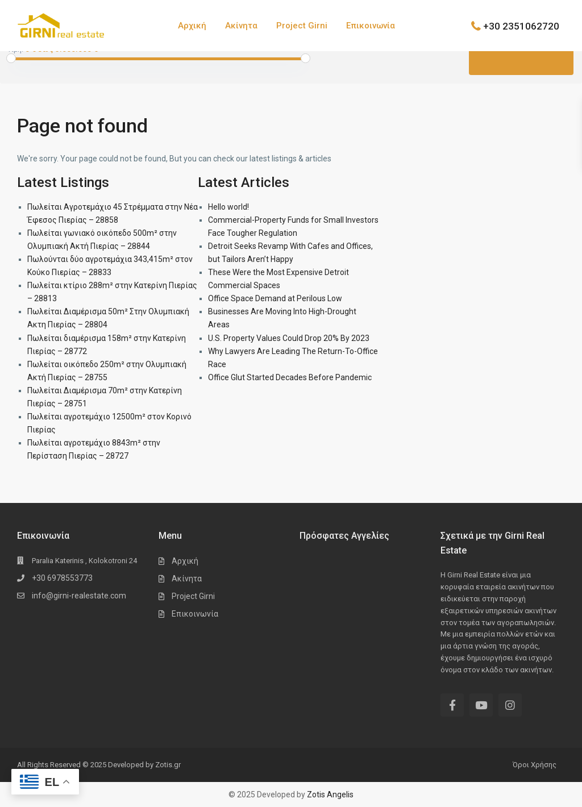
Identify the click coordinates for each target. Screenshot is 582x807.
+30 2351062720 (521, 25)
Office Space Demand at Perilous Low (275, 298)
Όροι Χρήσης (534, 764)
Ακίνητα (241, 25)
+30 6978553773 (62, 578)
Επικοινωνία (370, 25)
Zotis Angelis (330, 794)
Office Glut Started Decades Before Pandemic (290, 377)
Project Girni (301, 25)
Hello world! (228, 206)
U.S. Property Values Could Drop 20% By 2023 (288, 338)
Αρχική (192, 25)
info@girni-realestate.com (79, 595)
